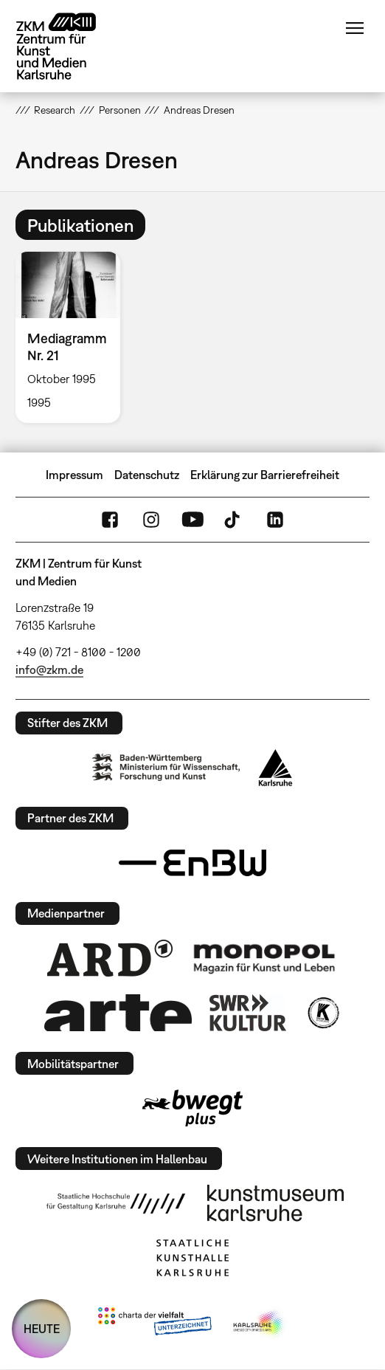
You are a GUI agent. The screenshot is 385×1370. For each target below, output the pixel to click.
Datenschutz (146, 474)
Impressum (74, 474)
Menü (355, 28)
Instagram (151, 519)
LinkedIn (275, 519)
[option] (73, 337)
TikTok (234, 519)
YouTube (192, 519)
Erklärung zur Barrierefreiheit (264, 474)
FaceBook (110, 519)
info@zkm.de (49, 669)
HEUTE (42, 1328)
